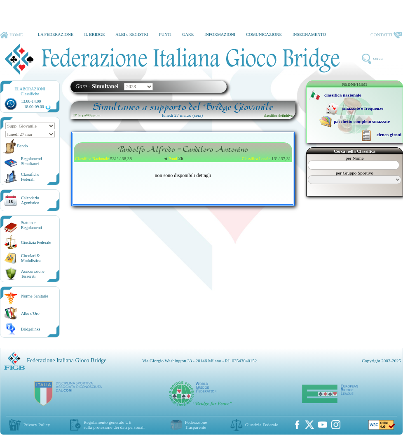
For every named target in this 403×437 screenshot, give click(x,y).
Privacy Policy (36, 424)
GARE (188, 34)
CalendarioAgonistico (30, 200)
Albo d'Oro (30, 313)
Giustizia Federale (36, 242)
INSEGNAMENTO (309, 34)
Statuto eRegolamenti (31, 225)
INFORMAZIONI (219, 34)
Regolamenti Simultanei (31, 161)
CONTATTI (386, 35)
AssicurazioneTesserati (33, 274)
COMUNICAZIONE (264, 34)
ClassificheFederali (30, 177)
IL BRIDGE (94, 34)
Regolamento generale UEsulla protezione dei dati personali (114, 425)
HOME (11, 35)
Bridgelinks (30, 329)
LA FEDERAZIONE (55, 34)
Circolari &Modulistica (31, 258)
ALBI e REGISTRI (131, 34)
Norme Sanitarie (34, 296)
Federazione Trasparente (196, 425)
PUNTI (165, 34)
